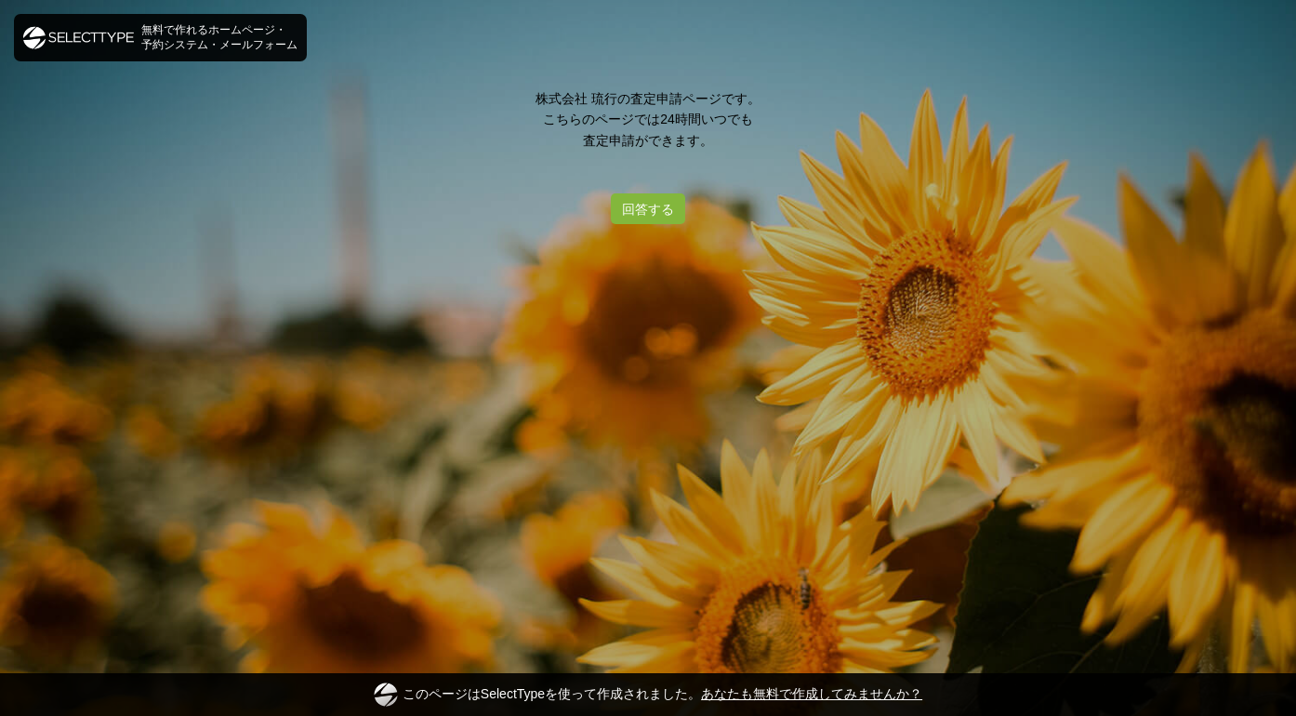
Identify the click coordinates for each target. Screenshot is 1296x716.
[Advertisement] (648, 296)
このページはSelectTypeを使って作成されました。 (648, 695)
